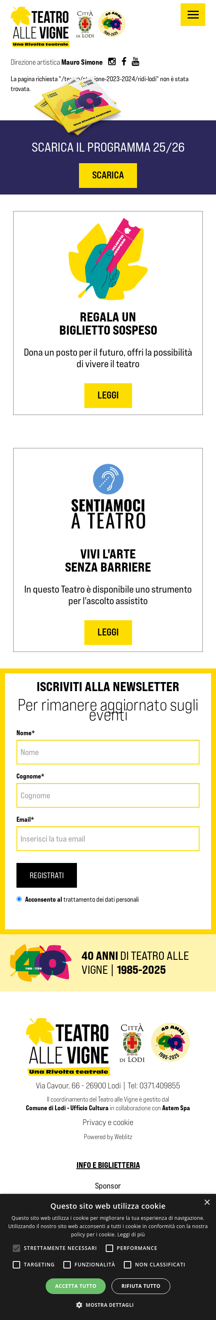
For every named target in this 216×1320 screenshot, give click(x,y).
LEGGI (108, 395)
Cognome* (30, 776)
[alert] (108, 1257)
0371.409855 (159, 1085)
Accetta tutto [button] (75, 1286)
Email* (25, 819)
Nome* (25, 733)
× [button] (207, 1203)
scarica (108, 175)
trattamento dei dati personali (100, 899)
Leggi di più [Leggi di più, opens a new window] (131, 1234)
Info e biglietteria (108, 1165)
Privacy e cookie (108, 1122)
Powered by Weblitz (108, 1137)
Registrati (47, 875)
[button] (108, 1305)
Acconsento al (39, 899)
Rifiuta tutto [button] (140, 1286)
